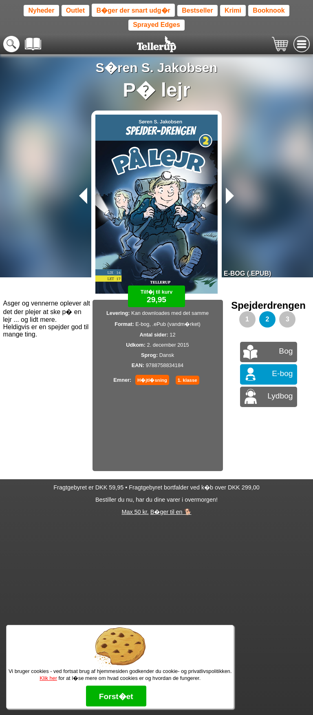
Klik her (48, 678)
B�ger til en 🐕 (171, 512)
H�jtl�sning (152, 380)
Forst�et (116, 696)
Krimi (233, 10)
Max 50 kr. (134, 512)
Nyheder (41, 10)
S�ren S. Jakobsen (157, 67)
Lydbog (280, 396)
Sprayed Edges (156, 24)
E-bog (282, 373)
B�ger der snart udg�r (133, 10)
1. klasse (187, 380)
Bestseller (197, 10)
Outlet (75, 10)
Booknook (268, 10)
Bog (286, 351)
